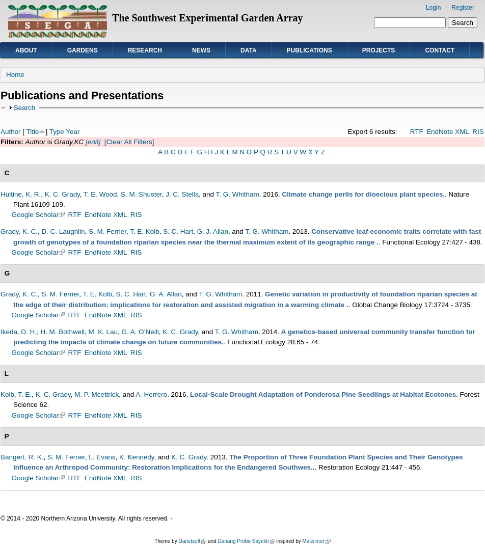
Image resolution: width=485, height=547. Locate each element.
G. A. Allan (166, 294)
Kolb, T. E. (16, 394)
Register (462, 7)
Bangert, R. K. (22, 457)
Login (433, 7)
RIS (477, 131)
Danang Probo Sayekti (246, 541)
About (26, 50)
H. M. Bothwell (62, 332)
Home (15, 74)
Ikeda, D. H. (19, 332)
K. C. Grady (62, 194)
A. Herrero (151, 394)
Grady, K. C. (19, 231)
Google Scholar (38, 214)
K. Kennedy (136, 457)
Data (248, 50)
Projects (378, 50)
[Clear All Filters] (129, 142)
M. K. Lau (103, 332)
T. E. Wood (100, 194)
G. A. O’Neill (140, 332)
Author (11, 131)
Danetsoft (192, 541)
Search (25, 108)
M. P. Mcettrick (96, 394)
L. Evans (102, 457)
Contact (439, 50)
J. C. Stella (182, 194)
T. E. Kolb (144, 231)
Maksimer (316, 541)
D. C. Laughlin (63, 231)
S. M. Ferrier (107, 231)
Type (56, 131)
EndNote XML (447, 131)
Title (32, 131)
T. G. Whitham (237, 194)
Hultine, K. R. (21, 194)
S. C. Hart (178, 231)
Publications (309, 50)
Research (145, 50)
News (201, 50)
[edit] (92, 142)
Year (72, 131)
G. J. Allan (212, 231)
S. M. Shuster (141, 194)
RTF (416, 131)
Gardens (82, 50)
